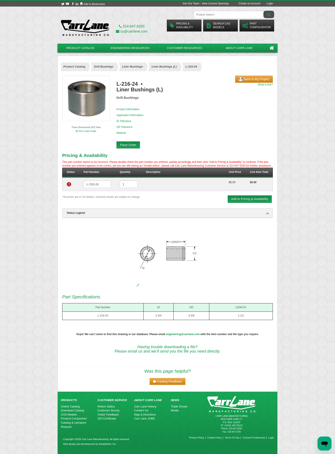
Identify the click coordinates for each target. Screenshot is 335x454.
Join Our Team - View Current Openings (205, 3)
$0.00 (232, 182)
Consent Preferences (254, 437)
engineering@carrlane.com (183, 334)
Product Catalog (80, 48)
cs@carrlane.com (132, 31)
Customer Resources (184, 48)
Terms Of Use (232, 437)
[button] (167, 381)
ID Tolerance (123, 121)
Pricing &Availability (181, 25)
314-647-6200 (132, 26)
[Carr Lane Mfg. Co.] (85, 28)
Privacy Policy (196, 437)
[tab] (167, 213)
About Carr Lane (239, 48)
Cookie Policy (214, 437)
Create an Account (249, 3)
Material (121, 132)
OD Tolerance (124, 127)
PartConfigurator (256, 25)
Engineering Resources (130, 48)
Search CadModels (218, 25)
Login (270, 3)
